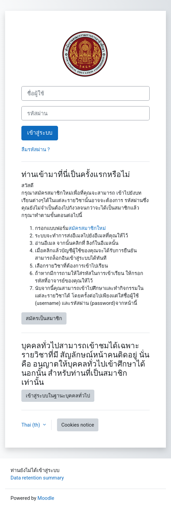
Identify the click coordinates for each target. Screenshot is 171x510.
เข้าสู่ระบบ (39, 133)
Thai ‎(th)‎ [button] (31, 425)
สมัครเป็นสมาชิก (44, 318)
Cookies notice (77, 425)
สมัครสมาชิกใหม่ (87, 228)
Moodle (46, 498)
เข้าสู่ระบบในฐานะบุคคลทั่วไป (58, 396)
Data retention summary (37, 478)
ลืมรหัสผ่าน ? (35, 149)
